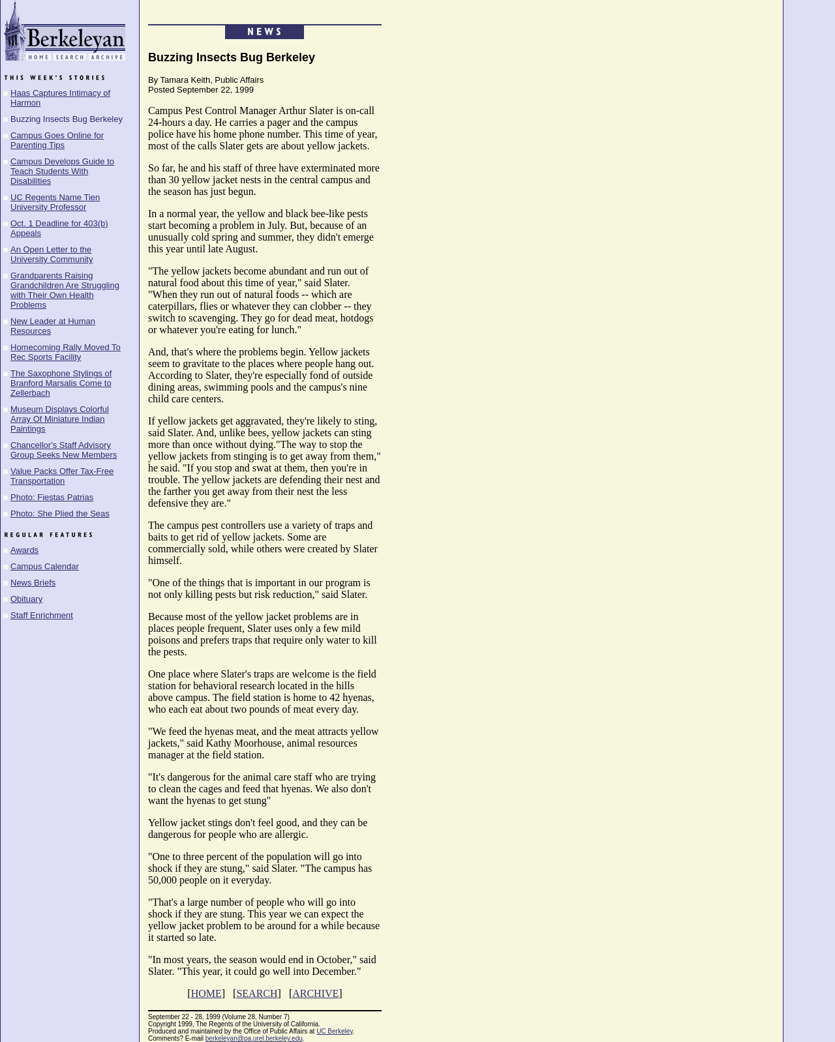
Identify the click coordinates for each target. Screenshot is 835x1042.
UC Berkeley (334, 1031)
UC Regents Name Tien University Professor (55, 202)
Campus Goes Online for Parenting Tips (57, 140)
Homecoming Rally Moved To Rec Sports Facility (65, 352)
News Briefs (32, 583)
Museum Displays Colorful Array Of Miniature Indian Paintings (59, 419)
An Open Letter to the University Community (51, 254)
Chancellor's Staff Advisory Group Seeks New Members (63, 450)
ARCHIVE (315, 993)
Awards (24, 550)
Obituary (26, 599)
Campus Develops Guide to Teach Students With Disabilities (62, 171)
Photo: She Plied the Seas (60, 513)
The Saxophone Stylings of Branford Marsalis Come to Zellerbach (61, 383)
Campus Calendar (44, 566)
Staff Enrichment (41, 615)
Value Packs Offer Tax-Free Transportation (62, 476)
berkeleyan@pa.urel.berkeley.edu (254, 1038)
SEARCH (256, 993)
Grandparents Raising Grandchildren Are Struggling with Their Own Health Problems (64, 290)
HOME (206, 993)
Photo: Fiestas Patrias (51, 497)
